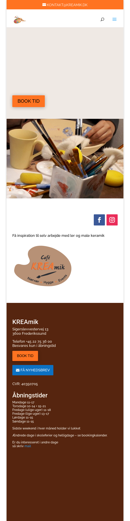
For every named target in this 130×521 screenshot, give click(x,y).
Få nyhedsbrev (35, 370)
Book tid (29, 101)
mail (27, 446)
